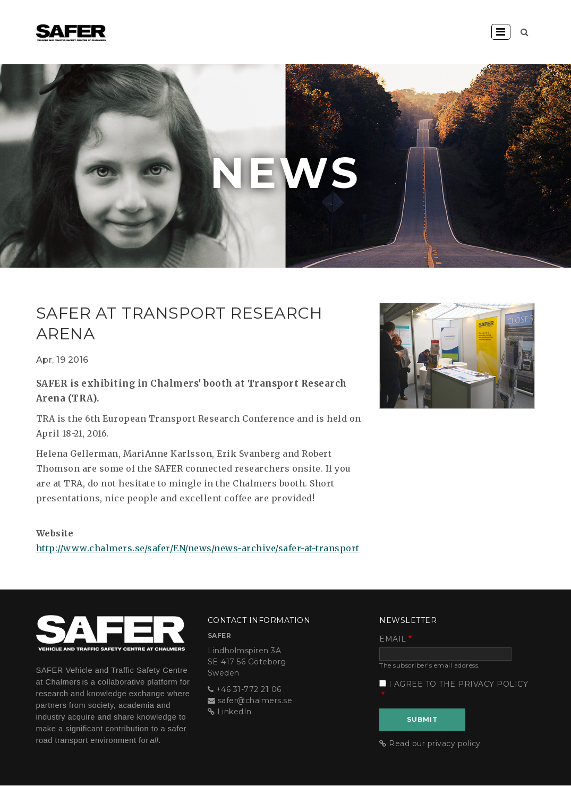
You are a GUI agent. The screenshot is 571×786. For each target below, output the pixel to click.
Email (392, 639)
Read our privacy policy (435, 743)
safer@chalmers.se (255, 700)
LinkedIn (234, 711)
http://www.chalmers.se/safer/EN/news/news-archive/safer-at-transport (198, 548)
